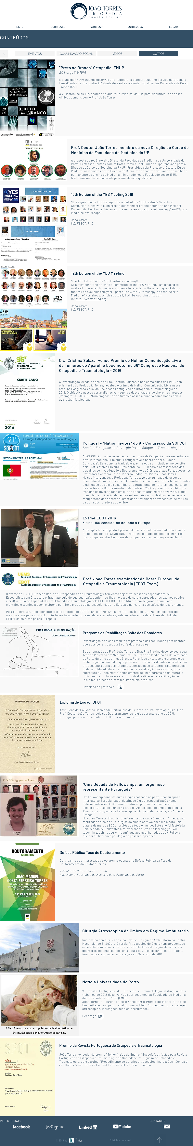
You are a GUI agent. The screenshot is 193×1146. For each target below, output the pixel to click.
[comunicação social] (76, 53)
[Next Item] (72, 457)
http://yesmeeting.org (91, 299)
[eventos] (35, 53)
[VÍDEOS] (117, 53)
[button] (158, 53)
